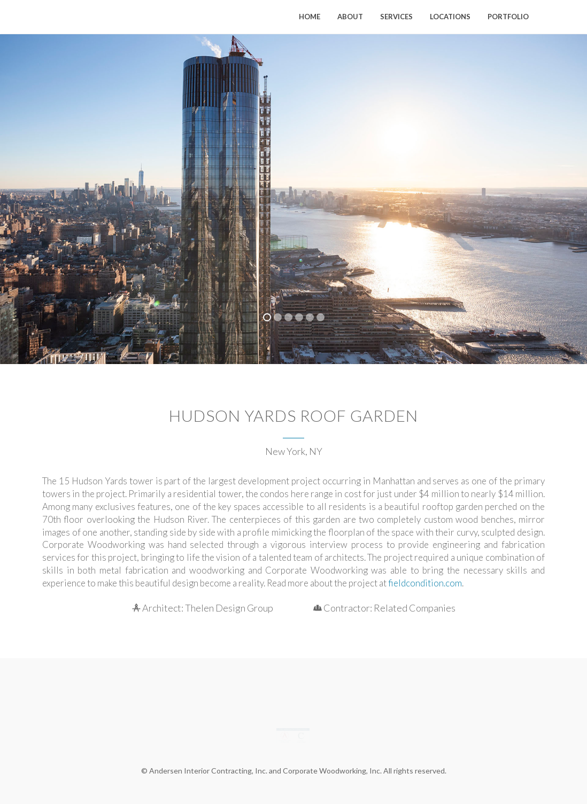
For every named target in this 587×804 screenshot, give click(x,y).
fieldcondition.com (425, 583)
